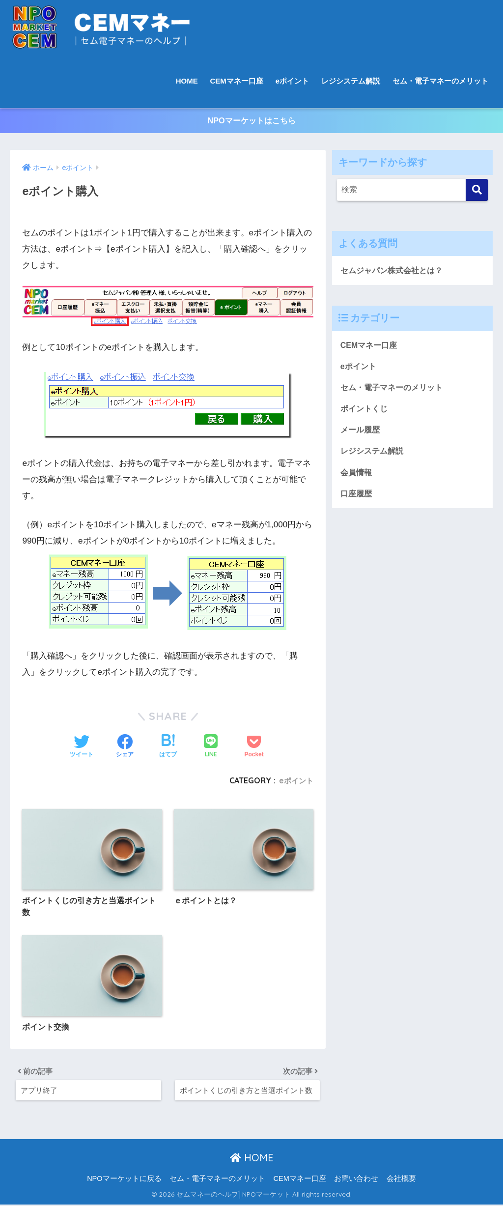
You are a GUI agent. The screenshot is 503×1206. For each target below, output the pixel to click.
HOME (187, 81)
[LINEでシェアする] (211, 741)
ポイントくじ (365, 413)
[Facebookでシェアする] (125, 742)
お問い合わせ (356, 1180)
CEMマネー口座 (236, 81)
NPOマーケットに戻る (124, 1180)
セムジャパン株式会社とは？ (394, 271)
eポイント (292, 81)
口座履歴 (357, 500)
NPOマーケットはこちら (251, 121)
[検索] (477, 190)
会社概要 (401, 1180)
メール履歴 (361, 434)
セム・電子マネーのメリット (440, 81)
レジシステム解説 (350, 81)
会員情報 (357, 479)
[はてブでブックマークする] (168, 742)
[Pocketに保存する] (253, 742)
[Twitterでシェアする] (81, 742)
